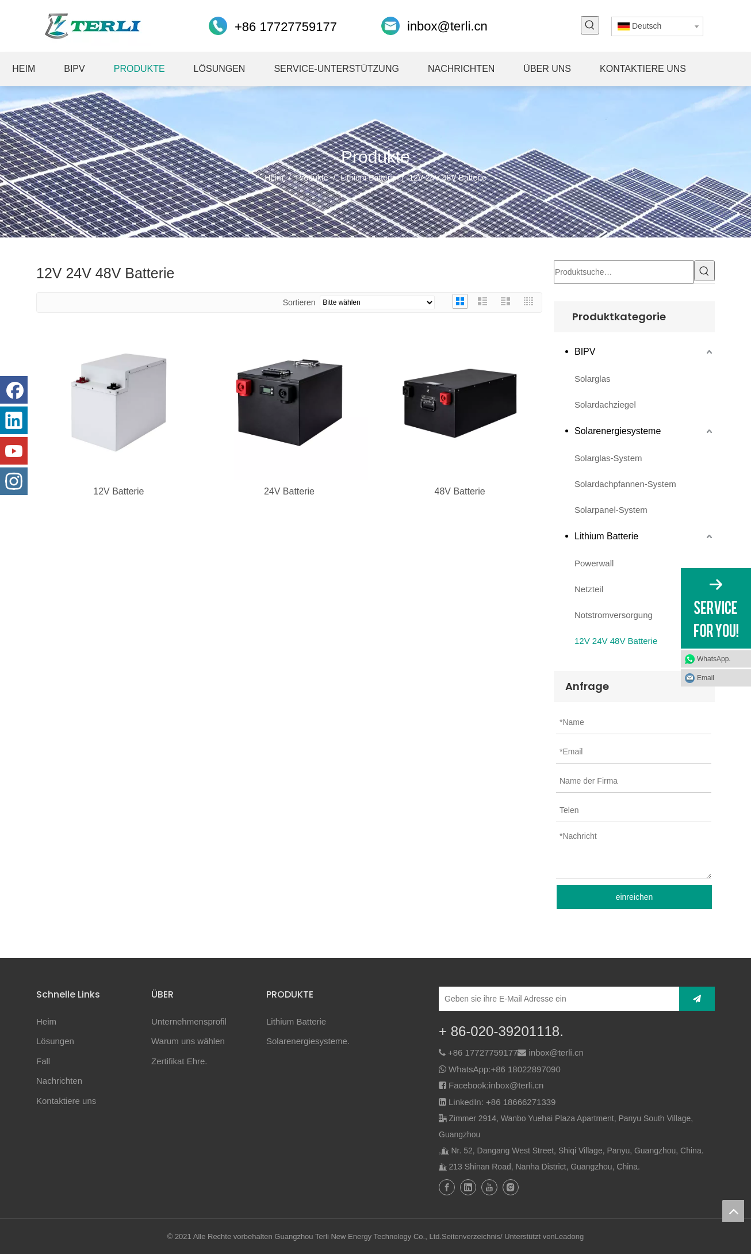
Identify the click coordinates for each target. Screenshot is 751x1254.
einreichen (634, 894)
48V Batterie (460, 491)
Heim (46, 1019)
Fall (43, 1059)
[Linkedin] (14, 420)
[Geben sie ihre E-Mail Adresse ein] (489, 996)
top (733, 1211)
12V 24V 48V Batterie (615, 638)
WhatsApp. (714, 659)
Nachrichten (59, 1078)
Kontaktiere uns (66, 1098)
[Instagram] (14, 481)
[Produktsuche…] (624, 270)
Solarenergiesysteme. (308, 1039)
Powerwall (594, 561)
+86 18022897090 (525, 1067)
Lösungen (55, 1039)
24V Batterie (289, 491)
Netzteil (588, 587)
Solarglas (592, 376)
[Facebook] (14, 390)
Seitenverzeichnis (471, 1234)
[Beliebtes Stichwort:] (590, 25)
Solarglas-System (608, 456)
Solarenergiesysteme (617, 429)
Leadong (569, 1234)
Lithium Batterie (606, 534)
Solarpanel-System (610, 507)
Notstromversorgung (613, 613)
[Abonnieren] (697, 996)
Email (705, 678)
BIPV (584, 349)
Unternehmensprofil (189, 1019)
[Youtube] (14, 451)
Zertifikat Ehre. (179, 1059)
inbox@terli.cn (447, 26)
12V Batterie (118, 491)
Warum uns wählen (188, 1039)
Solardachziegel (605, 402)
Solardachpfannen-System (625, 481)
